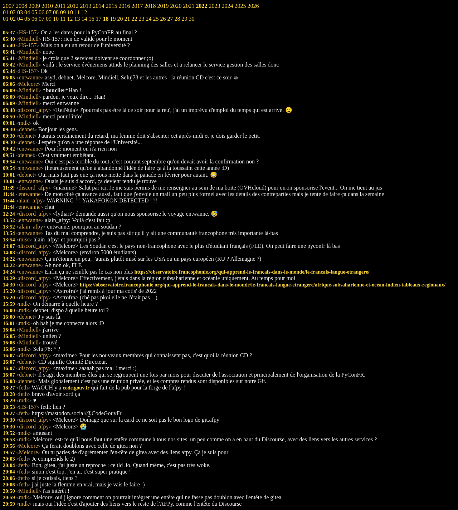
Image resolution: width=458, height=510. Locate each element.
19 (113, 19)
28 (177, 19)
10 (56, 19)
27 (170, 19)
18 (105, 19)
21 (127, 19)
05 (27, 19)
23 (141, 19)
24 (148, 19)
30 (191, 19)
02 (13, 19)
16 (91, 19)
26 (163, 19)
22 (134, 19)
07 (41, 19)
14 (84, 19)
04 (20, 19)
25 (156, 19)
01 (6, 19)
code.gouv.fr (76, 388)
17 (98, 19)
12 (70, 19)
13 (77, 19)
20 (120, 19)
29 (184, 19)
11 (62, 19)
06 (34, 19)
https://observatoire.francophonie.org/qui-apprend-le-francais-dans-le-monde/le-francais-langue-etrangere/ (251, 272)
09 (49, 19)
